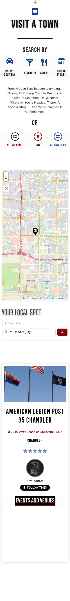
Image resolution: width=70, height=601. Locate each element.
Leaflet (26, 298)
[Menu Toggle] (35, 2)
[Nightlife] (29, 62)
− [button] (6, 179)
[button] (35, 11)
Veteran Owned (15, 145)
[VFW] (38, 136)
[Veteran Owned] (15, 136)
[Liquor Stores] (61, 61)
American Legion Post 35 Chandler (35, 416)
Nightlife (30, 73)
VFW (38, 145)
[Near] (29, 332)
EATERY (44, 73)
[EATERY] (44, 62)
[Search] (62, 332)
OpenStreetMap (49, 298)
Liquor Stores (61, 73)
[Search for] (35, 323)
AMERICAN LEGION (57, 145)
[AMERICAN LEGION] (58, 136)
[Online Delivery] (9, 61)
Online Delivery (10, 73)
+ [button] (6, 174)
